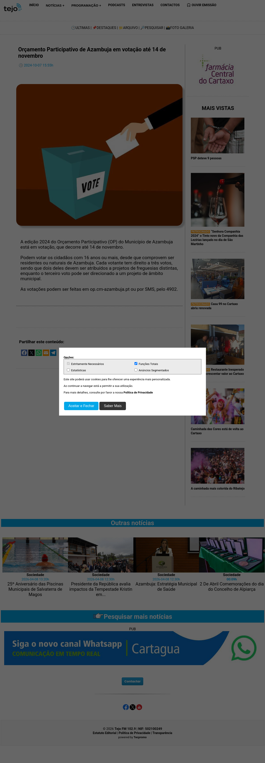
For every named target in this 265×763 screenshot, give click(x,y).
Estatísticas (76, 370)
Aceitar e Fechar (81, 406)
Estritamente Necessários (85, 364)
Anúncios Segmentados (151, 370)
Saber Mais (113, 406)
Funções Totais (146, 364)
